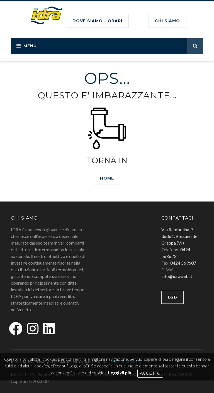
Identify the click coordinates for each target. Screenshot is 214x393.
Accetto (150, 373)
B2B (172, 297)
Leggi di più (119, 372)
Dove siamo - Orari (97, 20)
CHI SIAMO (167, 20)
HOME (107, 178)
